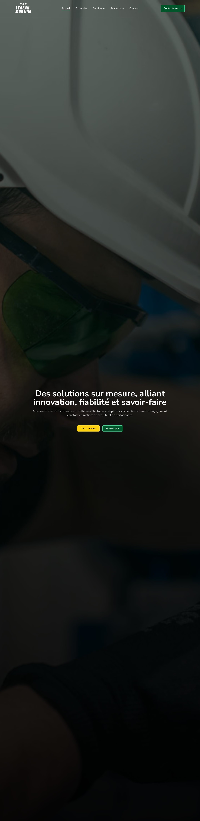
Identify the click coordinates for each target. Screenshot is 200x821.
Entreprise (81, 8)
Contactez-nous (173, 8)
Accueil (66, 8)
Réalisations (117, 8)
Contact (133, 8)
